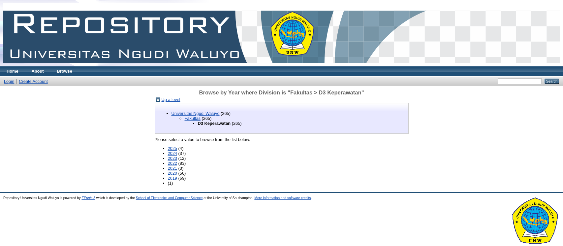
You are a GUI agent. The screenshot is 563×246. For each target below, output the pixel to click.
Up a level (171, 99)
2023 (172, 158)
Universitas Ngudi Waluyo (196, 113)
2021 (172, 168)
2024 (172, 153)
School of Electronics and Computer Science (169, 198)
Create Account (33, 81)
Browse (64, 71)
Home (12, 71)
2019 (172, 178)
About (38, 71)
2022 (172, 163)
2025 (172, 148)
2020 (172, 173)
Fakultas (193, 118)
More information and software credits (282, 198)
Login (9, 81)
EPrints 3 (88, 198)
